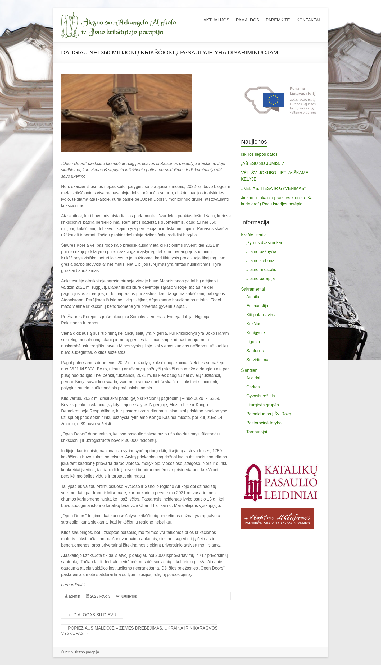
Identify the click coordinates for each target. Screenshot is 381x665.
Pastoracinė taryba (264, 423)
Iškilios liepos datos (259, 154)
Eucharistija (257, 306)
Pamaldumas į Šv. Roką (268, 414)
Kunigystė (255, 333)
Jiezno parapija (260, 278)
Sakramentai (253, 289)
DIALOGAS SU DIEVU (92, 615)
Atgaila (252, 297)
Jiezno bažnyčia (261, 251)
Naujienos (128, 596)
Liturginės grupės (262, 405)
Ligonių (253, 342)
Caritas (253, 387)
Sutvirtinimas (258, 359)
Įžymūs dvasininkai (264, 242)
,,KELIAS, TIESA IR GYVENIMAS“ (273, 188)
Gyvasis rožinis (260, 396)
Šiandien (249, 370)
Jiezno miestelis (261, 269)
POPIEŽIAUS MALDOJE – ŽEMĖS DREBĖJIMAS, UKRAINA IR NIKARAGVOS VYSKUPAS (139, 631)
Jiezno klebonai (260, 260)
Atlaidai (253, 378)
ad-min (74, 596)
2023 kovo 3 (100, 596)
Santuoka (255, 350)
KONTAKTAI (308, 20)
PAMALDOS (247, 20)
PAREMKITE (278, 20)
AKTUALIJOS (216, 20)
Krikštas (253, 324)
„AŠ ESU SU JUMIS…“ (262, 163)
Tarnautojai (256, 432)
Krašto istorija (254, 235)
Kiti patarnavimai (262, 315)
